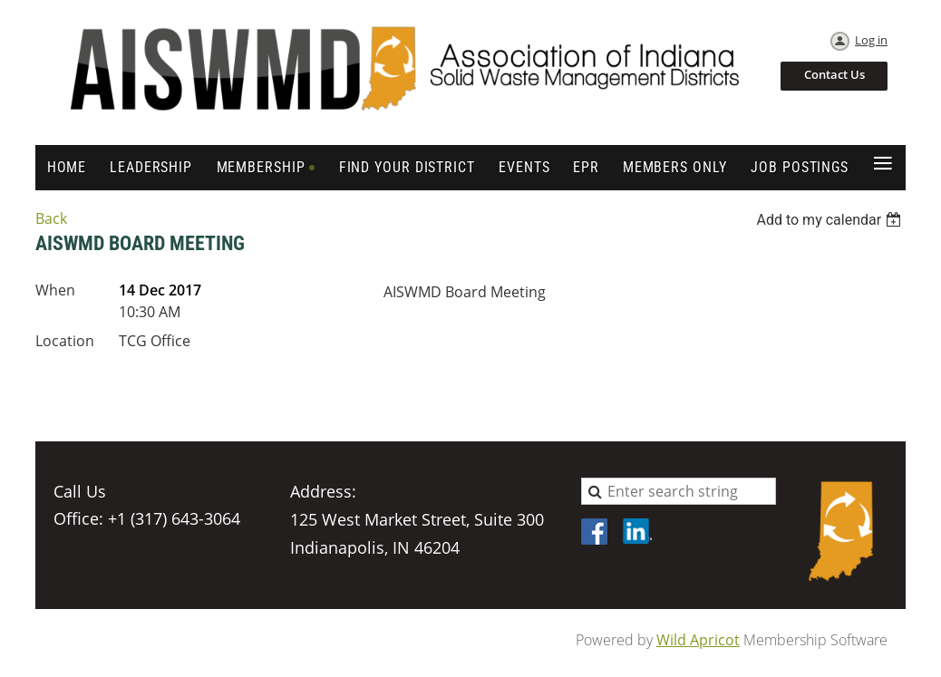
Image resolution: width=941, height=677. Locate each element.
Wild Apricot (698, 640)
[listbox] (831, 219)
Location (64, 341)
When (55, 290)
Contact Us (834, 74)
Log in (871, 40)
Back (51, 218)
